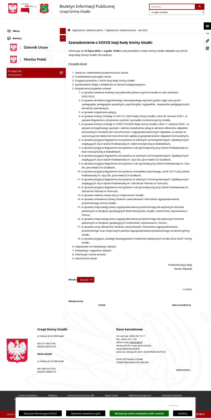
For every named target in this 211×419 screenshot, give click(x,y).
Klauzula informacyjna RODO (40, 413)
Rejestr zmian (111, 387)
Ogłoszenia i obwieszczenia (87, 21)
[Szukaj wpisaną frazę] (199, 7)
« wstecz (187, 280)
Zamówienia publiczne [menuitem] (20, 86)
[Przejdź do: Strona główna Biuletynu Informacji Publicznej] (68, 22)
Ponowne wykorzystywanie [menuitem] (23, 229)
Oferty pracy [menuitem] (15, 99)
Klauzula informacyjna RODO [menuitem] (24, 241)
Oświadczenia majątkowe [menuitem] (22, 173)
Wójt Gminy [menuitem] (14, 136)
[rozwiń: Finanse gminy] (63, 124)
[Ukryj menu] (63, 23)
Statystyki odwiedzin (172, 387)
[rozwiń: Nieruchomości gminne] (63, 93)
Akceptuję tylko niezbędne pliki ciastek (139, 413)
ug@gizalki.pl (135, 334)
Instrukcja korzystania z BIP (80, 387)
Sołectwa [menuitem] (13, 155)
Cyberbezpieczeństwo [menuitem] (20, 235)
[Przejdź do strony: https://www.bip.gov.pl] (207, 33)
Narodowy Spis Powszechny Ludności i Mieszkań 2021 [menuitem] (30, 107)
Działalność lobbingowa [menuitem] (21, 198)
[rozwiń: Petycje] (63, 186)
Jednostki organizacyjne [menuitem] (21, 148)
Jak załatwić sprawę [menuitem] (19, 118)
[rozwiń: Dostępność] (63, 210)
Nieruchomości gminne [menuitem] (21, 93)
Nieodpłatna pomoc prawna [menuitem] (24, 204)
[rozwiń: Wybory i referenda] (63, 192)
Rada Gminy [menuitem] (15, 130)
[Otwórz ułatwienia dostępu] (207, 26)
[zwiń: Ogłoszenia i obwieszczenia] (63, 29)
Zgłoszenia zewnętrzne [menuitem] (21, 216)
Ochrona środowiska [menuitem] (19, 167)
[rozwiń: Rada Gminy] (63, 130)
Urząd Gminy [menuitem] (15, 142)
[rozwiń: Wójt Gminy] (63, 136)
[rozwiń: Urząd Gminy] (63, 143)
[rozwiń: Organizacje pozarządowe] (63, 161)
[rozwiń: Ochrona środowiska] (63, 167)
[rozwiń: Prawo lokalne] (63, 180)
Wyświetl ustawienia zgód (85, 413)
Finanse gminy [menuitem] (16, 124)
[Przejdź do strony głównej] (61, 8)
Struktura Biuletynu (28, 387)
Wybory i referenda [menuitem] (19, 192)
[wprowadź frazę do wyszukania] (172, 7)
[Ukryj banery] (63, 249)
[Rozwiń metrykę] (85, 271)
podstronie (174, 404)
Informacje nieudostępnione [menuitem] (24, 222)
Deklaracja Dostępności (140, 387)
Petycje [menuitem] (12, 185)
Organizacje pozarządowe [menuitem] (22, 161)
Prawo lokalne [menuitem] (16, 179)
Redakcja (52, 387)
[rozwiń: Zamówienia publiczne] (63, 87)
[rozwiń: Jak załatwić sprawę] (63, 118)
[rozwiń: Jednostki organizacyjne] (63, 149)
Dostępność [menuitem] (14, 210)
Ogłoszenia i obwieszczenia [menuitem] (23, 28)
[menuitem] (36, 37)
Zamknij (182, 413)
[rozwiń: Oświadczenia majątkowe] (63, 173)
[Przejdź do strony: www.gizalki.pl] (207, 40)
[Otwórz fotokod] (207, 48)
